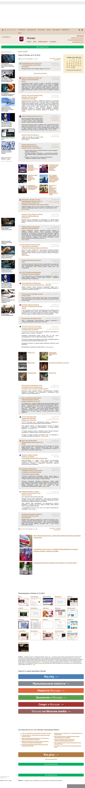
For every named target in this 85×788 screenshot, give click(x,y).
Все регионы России (51, 764)
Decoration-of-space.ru (23, 642)
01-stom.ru (69, 630)
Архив (34, 41)
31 (73, 67)
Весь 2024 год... (57, 59)
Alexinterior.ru (70, 619)
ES (15, 29)
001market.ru (58, 608)
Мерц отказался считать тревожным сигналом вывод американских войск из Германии (66, 737)
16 (71, 63)
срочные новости (42, 663)
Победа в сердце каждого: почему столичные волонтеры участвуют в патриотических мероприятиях (35, 742)
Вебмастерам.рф (47, 596)
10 (73, 61)
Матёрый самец (32, 373)
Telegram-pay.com (71, 608)
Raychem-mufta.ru (35, 619)
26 (78, 65)
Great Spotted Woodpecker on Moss (53, 354)
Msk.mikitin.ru (58, 596)
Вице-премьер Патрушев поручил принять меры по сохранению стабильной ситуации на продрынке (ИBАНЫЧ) (35, 246)
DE (12, 29)
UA (10, 29)
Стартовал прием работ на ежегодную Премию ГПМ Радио (32, 177)
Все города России (42, 47)
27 (80, 65)
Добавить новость (43, 41)
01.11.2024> (58, 58)
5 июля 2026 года (6, 36)
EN (5, 29)
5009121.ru (45, 619)
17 (73, 63)
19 (78, 63)
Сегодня (29, 41)
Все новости (56, 29)
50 (31, 58)
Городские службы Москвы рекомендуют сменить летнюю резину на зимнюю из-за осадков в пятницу (32, 470)
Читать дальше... (53, 129)
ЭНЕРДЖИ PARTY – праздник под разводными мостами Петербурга (54, 167)
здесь (8, 159)
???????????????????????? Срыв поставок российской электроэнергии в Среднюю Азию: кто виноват (32, 328)
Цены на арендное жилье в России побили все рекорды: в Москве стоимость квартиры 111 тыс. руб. (31, 399)
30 (71, 67)
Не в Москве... (53, 41)
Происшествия (31, 29)
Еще (20, 33)
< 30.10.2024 (52, 58)
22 (69, 65)
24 (73, 65)
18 (76, 63)
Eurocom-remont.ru (59, 630)
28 (67, 67)
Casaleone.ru (46, 608)
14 (67, 63)
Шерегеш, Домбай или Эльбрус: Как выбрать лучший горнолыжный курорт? (31, 79)
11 (76, 61)
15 (69, 63)
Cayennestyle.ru (34, 608)
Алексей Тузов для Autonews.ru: (30, 135)
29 (69, 67)
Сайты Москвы (80, 35)
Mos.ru (19, 596)
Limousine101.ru (22, 630)
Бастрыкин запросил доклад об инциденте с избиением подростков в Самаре (32, 306)
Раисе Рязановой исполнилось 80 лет (32, 116)
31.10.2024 (25, 51)
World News (66, 29)
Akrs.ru (44, 630)
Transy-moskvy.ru (34, 596)
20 (80, 63)
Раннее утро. (31, 352)
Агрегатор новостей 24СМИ (40, 73)
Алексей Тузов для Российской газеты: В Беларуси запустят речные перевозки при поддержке (32, 97)
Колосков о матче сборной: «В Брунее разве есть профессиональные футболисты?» (32, 216)
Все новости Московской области (76, 39)
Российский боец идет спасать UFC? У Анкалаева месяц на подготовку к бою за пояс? (32, 65)
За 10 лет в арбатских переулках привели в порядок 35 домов (36, 733)
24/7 (40, 780)
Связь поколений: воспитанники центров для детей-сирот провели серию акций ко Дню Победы (35, 739)
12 (78, 61)
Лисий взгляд (52, 373)
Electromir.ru (21, 619)
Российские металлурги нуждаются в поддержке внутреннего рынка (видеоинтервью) (32, 515)
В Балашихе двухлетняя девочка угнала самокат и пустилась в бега (55, 563)
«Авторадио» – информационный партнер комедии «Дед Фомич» (33, 187)
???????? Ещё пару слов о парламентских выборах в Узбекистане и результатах (29, 418)
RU (8, 29)
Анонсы (48, 29)
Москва (20, 51)
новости (31, 780)
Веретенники (31, 362)
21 (67, 65)
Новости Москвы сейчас (78, 42)
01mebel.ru (69, 596)
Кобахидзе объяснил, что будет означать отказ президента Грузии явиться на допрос (31, 493)
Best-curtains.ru (34, 630)
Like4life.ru (20, 608)
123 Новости (22, 29)
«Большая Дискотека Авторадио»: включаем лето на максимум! (33, 167)
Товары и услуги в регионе (77, 37)
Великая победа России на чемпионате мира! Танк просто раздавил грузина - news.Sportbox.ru (32, 146)
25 (76, 65)
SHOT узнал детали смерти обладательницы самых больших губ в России (32, 442)
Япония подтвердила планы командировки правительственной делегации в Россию (64, 740)
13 (80, 61)
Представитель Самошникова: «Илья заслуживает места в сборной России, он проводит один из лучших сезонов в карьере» (35, 387)
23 (71, 65)
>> (36, 58)
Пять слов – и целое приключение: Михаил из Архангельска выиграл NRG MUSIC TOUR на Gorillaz (53, 190)
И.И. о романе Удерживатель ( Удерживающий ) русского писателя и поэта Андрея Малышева (54, 178)
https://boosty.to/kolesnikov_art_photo (59, 362)
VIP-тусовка (41, 29)
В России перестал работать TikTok (31, 318)
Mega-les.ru (57, 619)
